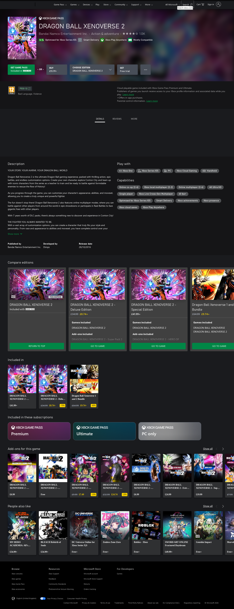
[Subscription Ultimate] (104, 431)
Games (73, 4)
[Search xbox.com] (187, 4)
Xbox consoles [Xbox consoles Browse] (17, 574)
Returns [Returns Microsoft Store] (87, 584)
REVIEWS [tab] (117, 118)
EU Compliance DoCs (171, 603)
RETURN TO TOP (37, 346)
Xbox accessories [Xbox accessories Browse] (18, 589)
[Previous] (216, 262)
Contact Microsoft (71, 603)
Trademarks (119, 603)
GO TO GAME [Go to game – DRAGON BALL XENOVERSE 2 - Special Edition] (158, 346)
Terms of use (105, 603)
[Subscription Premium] (39, 431)
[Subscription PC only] (169, 431)
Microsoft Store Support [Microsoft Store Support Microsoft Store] (93, 579)
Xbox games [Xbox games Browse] (16, 579)
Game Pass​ (59, 4)
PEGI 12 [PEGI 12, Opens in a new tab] (25, 88)
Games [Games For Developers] (119, 574)
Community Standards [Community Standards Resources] (57, 584)
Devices (86, 4)
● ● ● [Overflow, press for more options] (145, 69)
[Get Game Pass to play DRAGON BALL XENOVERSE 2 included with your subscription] (21, 69)
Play (97, 4)
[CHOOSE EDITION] (92, 69)
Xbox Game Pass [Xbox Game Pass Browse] (18, 584)
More (147, 4)
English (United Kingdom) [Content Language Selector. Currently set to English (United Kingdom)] (26, 598)
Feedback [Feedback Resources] (52, 579)
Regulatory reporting (192, 603)
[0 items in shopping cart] (200, 4)
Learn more (128, 94)
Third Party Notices (135, 603)
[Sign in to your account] (214, 4)
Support (135, 4)
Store (106, 4)
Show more (15, 233)
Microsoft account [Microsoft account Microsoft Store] (91, 574)
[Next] (223, 262)
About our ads (152, 603)
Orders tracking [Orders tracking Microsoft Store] (90, 589)
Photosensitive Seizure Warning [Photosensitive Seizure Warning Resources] (61, 589)
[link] (22, 387)
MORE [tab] (134, 118)
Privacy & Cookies (89, 603)
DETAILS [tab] (100, 118)
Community (120, 4)
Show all (208, 448)
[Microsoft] (23, 4)
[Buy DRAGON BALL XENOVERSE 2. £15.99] (56, 69)
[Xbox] (44, 4)
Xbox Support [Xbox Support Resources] (54, 574)
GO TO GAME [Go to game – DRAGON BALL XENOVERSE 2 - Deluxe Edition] (98, 346)
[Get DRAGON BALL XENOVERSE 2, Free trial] (127, 69)
